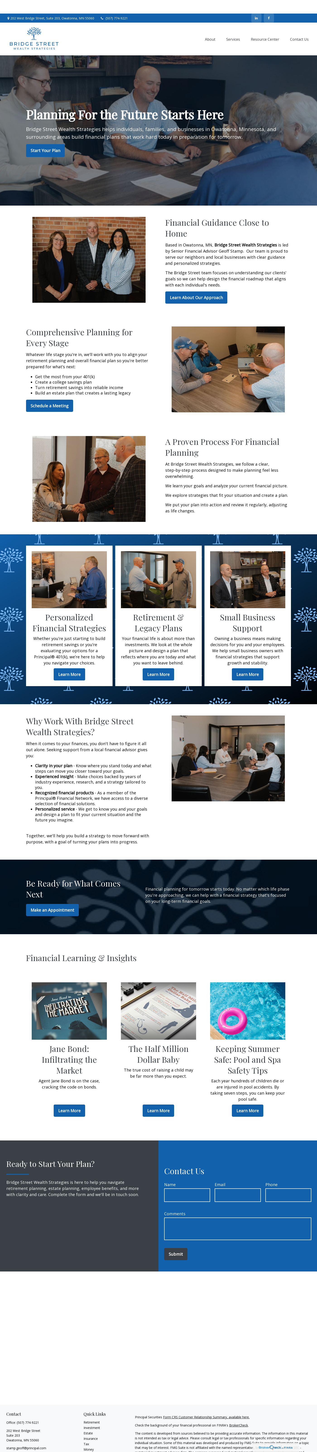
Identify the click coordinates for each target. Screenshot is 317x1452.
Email (220, 1171)
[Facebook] (269, 4)
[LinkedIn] (256, 4)
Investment (92, 1414)
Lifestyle (90, 1441)
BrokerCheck (238, 1412)
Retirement (92, 1409)
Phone (271, 1171)
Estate (88, 1419)
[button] (210, 25)
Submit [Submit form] (176, 1240)
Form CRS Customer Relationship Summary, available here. (206, 1403)
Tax (86, 1430)
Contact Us (294, 4)
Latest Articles (94, 1447)
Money (89, 1436)
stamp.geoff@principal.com (26, 1434)
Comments (174, 1200)
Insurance (91, 1425)
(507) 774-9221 (114, 4)
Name (170, 1171)
